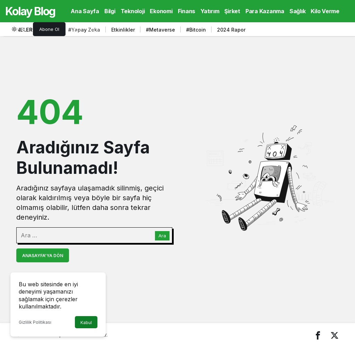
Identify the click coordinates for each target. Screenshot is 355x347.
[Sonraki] (332, 31)
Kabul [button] (86, 322)
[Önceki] (323, 31)
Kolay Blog (30, 11)
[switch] (19, 29)
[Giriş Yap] (93, 29)
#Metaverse (160, 30)
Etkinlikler (123, 30)
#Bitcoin (196, 30)
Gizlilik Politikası (35, 322)
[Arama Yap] (76, 29)
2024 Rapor (231, 30)
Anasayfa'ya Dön (42, 255)
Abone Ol (49, 29)
